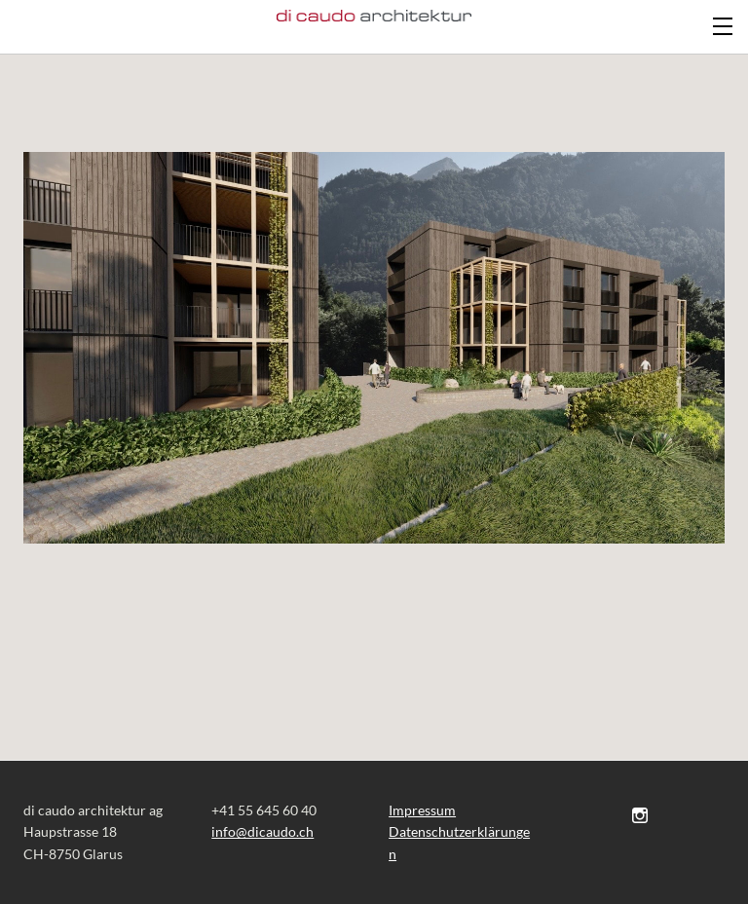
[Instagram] (640, 815)
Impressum (422, 810)
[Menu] (723, 24)
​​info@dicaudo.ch (262, 831)
